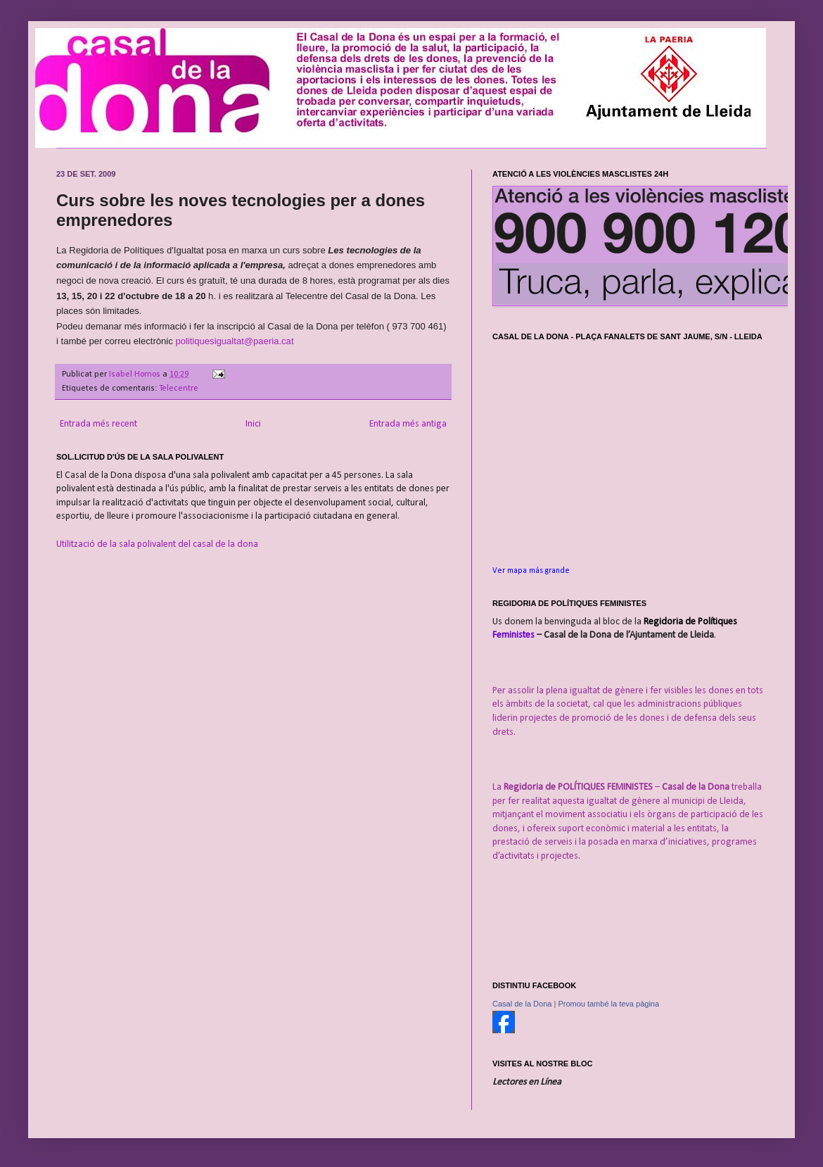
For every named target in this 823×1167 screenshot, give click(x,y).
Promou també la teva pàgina (608, 1003)
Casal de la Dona (521, 1003)
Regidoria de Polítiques (690, 622)
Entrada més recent (98, 424)
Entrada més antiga (408, 424)
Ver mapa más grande (531, 571)
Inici (253, 424)
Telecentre (178, 388)
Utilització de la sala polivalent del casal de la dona (157, 544)
